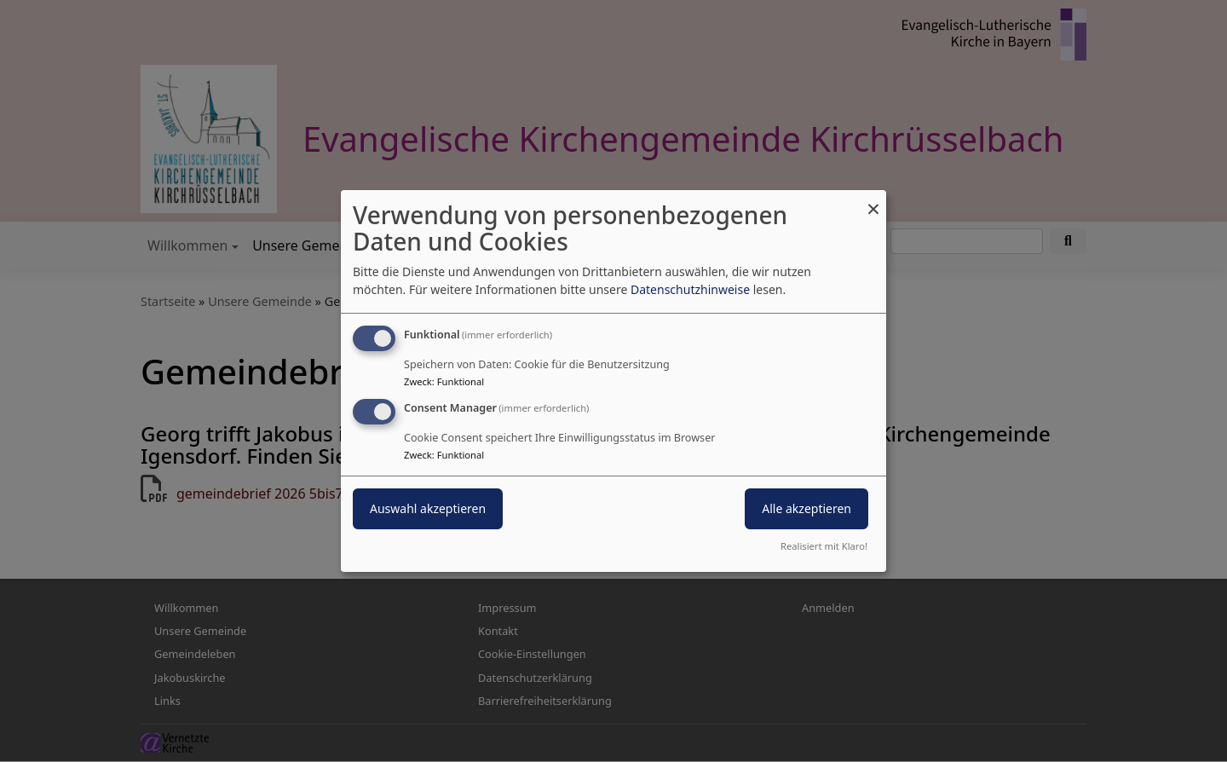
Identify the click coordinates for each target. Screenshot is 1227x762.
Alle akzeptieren (806, 508)
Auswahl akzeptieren (428, 508)
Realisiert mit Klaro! (824, 546)
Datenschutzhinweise (690, 289)
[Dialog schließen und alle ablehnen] (873, 200)
